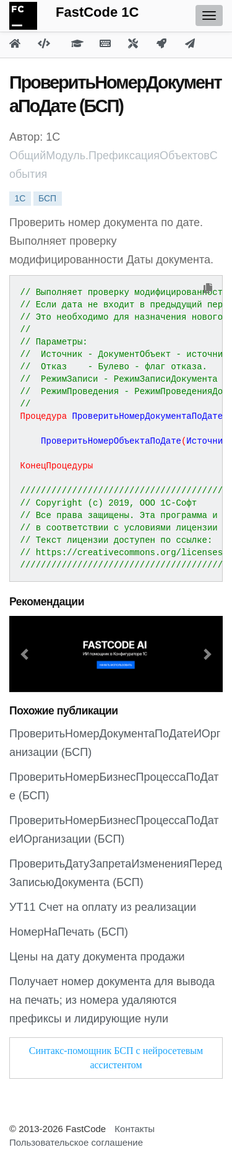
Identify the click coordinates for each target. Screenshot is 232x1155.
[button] (25, 654)
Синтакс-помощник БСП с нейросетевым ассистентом (116, 1057)
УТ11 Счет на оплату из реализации (102, 907)
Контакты (134, 1128)
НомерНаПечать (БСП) (68, 932)
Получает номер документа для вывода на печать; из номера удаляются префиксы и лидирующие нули (112, 1000)
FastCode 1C (97, 12)
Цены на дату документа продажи (96, 957)
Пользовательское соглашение (76, 1142)
